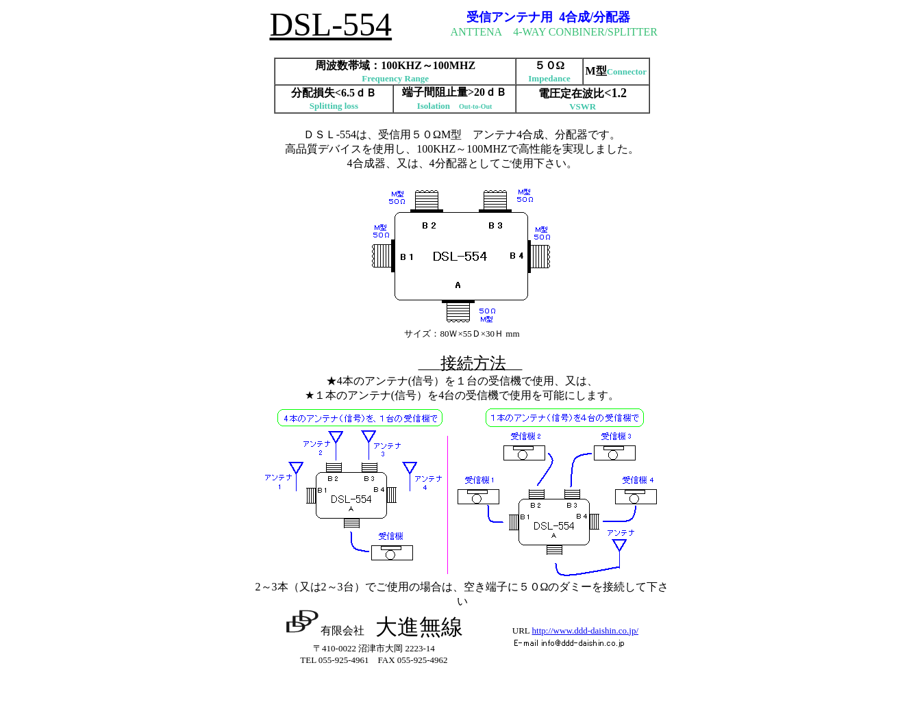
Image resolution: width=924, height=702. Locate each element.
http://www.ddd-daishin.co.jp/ (585, 630)
